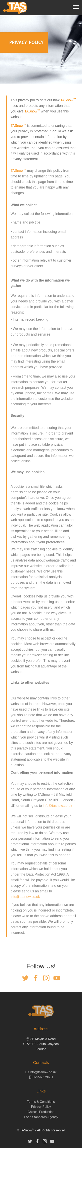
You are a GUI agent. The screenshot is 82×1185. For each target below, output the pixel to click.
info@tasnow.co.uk (57, 837)
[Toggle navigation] (76, 6)
